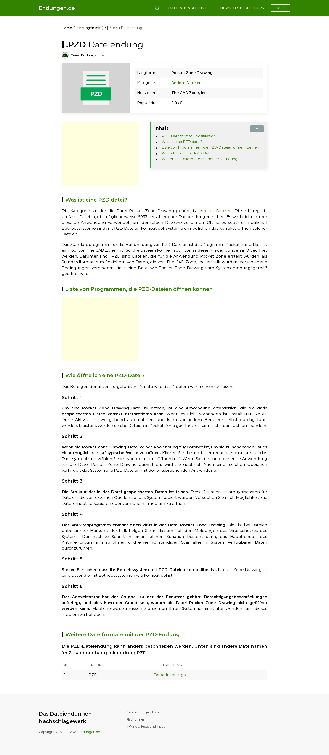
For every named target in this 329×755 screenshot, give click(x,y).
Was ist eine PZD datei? (182, 141)
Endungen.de (57, 8)
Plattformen (135, 719)
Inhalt (161, 128)
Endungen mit (92, 28)
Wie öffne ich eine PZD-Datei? (188, 153)
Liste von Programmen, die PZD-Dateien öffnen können (210, 147)
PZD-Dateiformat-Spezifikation (189, 136)
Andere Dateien (186, 83)
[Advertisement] (100, 154)
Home (280, 8)
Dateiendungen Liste (188, 8)
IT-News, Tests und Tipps (239, 8)
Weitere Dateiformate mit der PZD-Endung (199, 159)
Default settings (170, 675)
